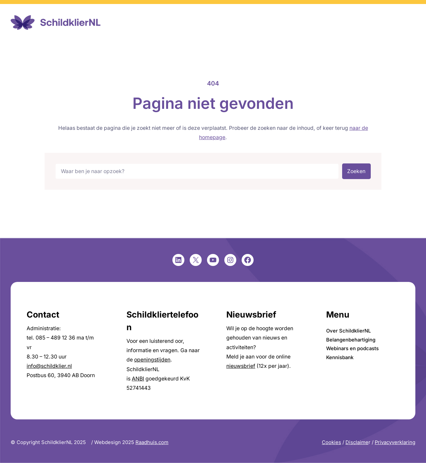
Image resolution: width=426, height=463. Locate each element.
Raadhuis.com (151, 442)
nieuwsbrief (240, 366)
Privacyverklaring (395, 442)
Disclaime (356, 442)
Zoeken (356, 171)
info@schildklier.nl (49, 366)
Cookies (331, 442)
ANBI (138, 378)
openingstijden (152, 359)
